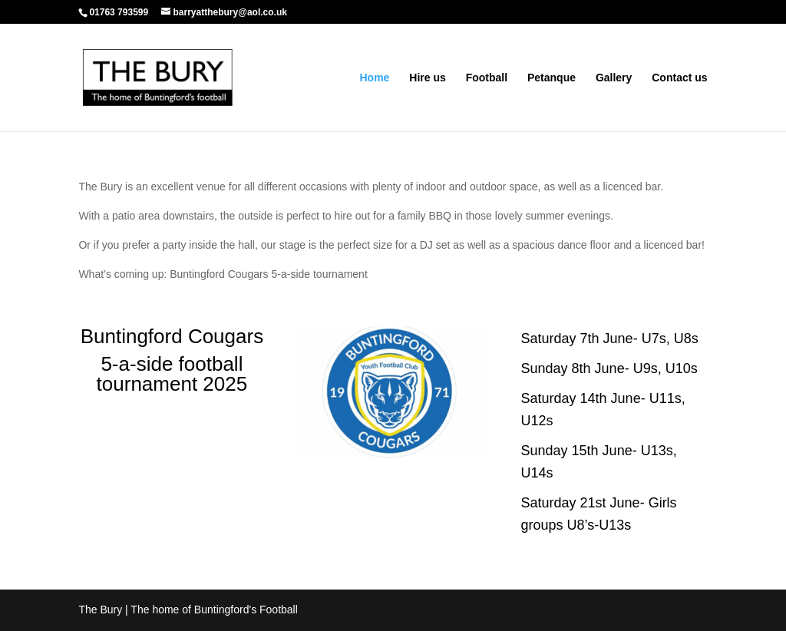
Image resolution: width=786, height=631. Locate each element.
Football (486, 78)
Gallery (614, 78)
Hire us (427, 78)
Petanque (551, 78)
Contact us (679, 78)
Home (374, 78)
